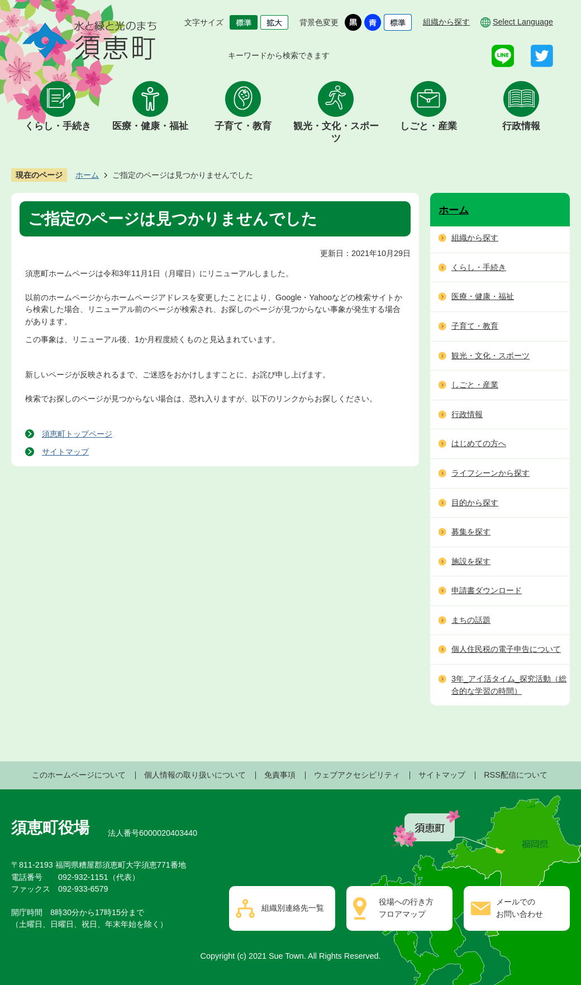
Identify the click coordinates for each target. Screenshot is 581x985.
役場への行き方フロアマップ (406, 907)
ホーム (87, 175)
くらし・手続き (58, 126)
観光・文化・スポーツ (336, 132)
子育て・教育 (243, 126)
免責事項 (280, 774)
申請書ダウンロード (486, 590)
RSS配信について (515, 774)
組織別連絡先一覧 (292, 907)
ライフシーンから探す (490, 472)
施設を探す (470, 561)
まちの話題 (470, 619)
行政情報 (521, 126)
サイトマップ (65, 451)
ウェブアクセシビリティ (357, 774)
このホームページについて (79, 774)
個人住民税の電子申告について (506, 649)
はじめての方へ (478, 443)
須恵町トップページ (77, 433)
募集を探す (470, 531)
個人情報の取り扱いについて (195, 774)
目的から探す (474, 502)
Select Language (523, 21)
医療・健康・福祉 (150, 126)
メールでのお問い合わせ (519, 907)
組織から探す (446, 21)
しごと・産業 (428, 126)
